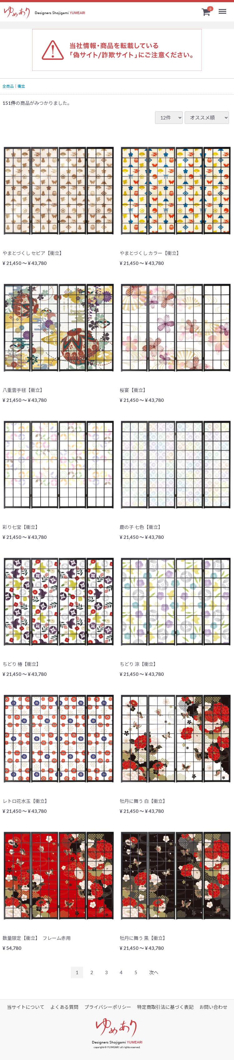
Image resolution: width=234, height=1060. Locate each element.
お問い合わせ (213, 1007)
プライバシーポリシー (107, 1007)
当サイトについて (25, 1007)
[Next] (153, 972)
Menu (223, 9)
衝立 (21, 86)
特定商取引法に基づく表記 (165, 1007)
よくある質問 (64, 1007)
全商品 (8, 86)
